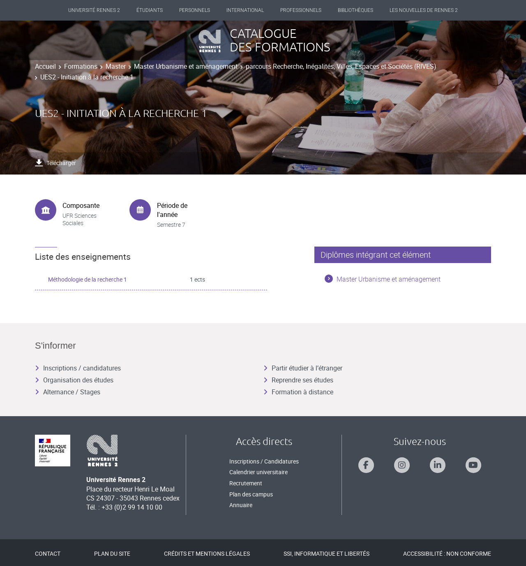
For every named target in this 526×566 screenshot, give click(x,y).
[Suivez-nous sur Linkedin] (437, 465)
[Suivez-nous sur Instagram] (402, 465)
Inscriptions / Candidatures (264, 461)
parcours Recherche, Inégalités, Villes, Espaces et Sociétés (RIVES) (341, 66)
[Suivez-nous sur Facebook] (366, 465)
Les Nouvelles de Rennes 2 (424, 10)
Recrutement (245, 483)
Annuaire (240, 505)
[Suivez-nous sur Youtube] (473, 465)
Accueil (45, 66)
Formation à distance (298, 391)
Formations (80, 66)
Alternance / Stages (67, 391)
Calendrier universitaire (258, 472)
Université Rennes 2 (94, 10)
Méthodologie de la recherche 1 (87, 279)
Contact (47, 553)
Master (116, 66)
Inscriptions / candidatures (78, 368)
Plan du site (112, 553)
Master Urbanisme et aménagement (186, 66)
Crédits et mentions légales (207, 553)
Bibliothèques (355, 10)
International (245, 10)
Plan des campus (251, 494)
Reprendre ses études (298, 379)
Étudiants (149, 10)
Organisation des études (74, 379)
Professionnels (300, 10)
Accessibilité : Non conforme (447, 553)
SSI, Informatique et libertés (326, 553)
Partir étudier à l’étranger (302, 368)
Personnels (194, 10)
